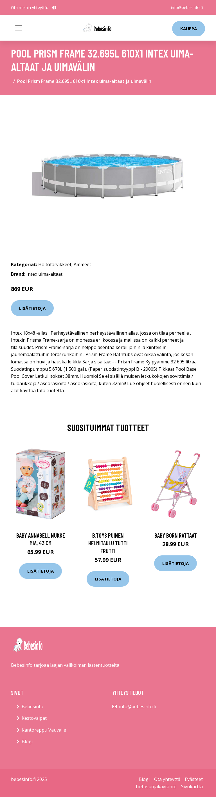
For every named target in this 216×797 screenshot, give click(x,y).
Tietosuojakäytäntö (156, 786)
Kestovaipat (34, 718)
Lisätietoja (32, 308)
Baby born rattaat (175, 535)
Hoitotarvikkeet (54, 264)
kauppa (188, 28)
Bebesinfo (32, 706)
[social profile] (54, 7)
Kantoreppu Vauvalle (44, 730)
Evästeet (194, 779)
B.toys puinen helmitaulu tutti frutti (108, 543)
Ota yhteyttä (167, 779)
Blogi (27, 741)
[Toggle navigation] (18, 28)
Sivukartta (192, 786)
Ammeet (82, 264)
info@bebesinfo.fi (187, 7)
